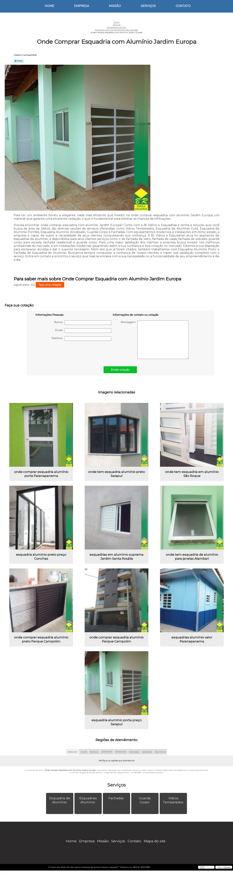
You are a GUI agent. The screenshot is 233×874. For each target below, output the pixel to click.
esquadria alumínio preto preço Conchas (41, 556)
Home (49, 6)
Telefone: (81, 339)
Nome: (82, 323)
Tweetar (19, 61)
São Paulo (160, 751)
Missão (115, 6)
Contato (183, 6)
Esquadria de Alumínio (59, 800)
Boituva (94, 751)
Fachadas (116, 798)
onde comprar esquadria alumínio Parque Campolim (116, 639)
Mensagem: (155, 340)
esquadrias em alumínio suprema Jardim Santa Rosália (116, 556)
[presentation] (58, 352)
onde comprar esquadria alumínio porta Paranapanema (41, 474)
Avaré (84, 751)
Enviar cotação (120, 369)
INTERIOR (106, 751)
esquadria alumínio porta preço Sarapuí (117, 722)
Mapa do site (154, 841)
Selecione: (73, 751)
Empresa (81, 6)
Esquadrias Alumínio (88, 800)
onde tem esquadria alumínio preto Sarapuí (116, 474)
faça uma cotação (50, 284)
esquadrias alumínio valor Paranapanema (191, 639)
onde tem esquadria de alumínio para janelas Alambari (192, 556)
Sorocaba (134, 751)
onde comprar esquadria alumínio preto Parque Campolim (41, 639)
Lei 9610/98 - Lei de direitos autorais (147, 772)
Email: (83, 331)
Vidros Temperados (173, 800)
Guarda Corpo (145, 800)
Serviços (148, 6)
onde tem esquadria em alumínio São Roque (192, 474)
